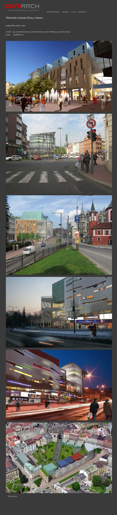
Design (65, 12)
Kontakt (82, 12)
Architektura (53, 12)
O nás (73, 12)
